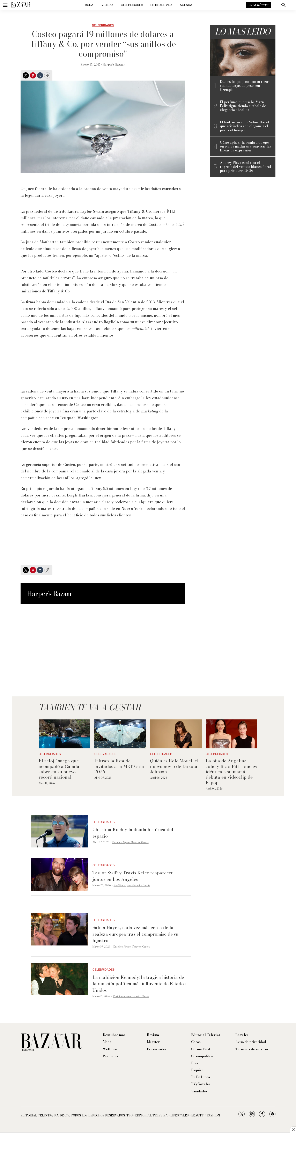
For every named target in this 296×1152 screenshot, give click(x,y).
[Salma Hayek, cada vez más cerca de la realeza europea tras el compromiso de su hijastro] (59, 929)
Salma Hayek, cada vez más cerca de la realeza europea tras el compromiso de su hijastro (135, 934)
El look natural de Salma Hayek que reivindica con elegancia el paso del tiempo (245, 126)
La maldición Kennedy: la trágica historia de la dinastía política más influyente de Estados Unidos (139, 983)
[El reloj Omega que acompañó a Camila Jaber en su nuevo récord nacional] (64, 733)
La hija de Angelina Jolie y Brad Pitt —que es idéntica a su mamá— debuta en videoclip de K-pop (231, 771)
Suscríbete (258, 5)
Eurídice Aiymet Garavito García (130, 842)
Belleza (107, 5)
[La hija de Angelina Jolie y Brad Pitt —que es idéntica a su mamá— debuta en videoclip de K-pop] (231, 733)
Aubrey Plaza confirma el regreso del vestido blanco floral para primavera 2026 (245, 167)
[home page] (20, 5)
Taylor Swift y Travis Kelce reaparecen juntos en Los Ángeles (133, 876)
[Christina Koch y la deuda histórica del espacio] (59, 831)
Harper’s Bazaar (114, 64)
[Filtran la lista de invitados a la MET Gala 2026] (120, 733)
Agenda (186, 5)
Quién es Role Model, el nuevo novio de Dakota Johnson (174, 766)
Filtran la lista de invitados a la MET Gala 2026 (119, 766)
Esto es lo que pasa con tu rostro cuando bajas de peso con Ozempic (245, 86)
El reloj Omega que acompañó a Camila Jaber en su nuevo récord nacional (59, 768)
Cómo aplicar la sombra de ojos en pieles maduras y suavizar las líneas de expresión (245, 146)
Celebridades (132, 5)
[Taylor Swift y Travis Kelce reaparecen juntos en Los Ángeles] (59, 874)
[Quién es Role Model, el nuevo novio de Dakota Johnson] (176, 733)
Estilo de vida (161, 5)
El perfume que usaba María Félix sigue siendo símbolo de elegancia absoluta (243, 106)
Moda (89, 5)
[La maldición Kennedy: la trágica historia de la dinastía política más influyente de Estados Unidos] (59, 979)
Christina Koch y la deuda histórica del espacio (132, 832)
